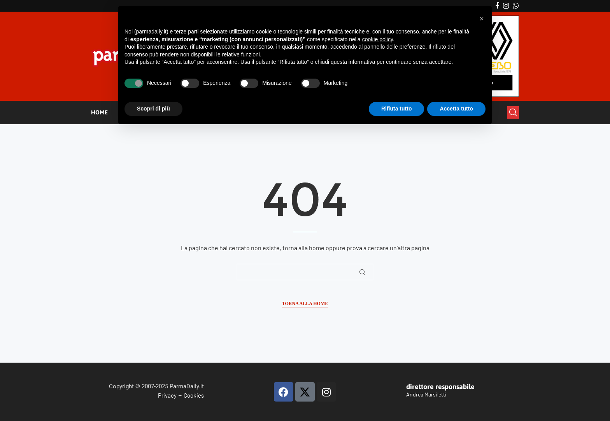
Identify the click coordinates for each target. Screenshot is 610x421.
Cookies (194, 395)
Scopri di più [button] (153, 108)
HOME (99, 112)
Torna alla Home (305, 303)
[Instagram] (506, 6)
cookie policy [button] (377, 39)
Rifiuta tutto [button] (396, 108)
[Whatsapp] (515, 6)
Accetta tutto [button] (456, 108)
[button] (481, 18)
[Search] (513, 112)
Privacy (167, 395)
